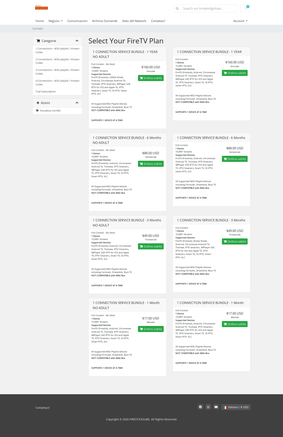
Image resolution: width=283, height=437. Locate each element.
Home (40, 21)
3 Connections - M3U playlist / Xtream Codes (57, 71)
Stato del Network (134, 21)
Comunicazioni (77, 21)
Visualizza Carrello (48, 110)
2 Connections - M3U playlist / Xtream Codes (57, 61)
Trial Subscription (46, 91)
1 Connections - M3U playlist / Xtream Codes (57, 50)
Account (239, 21)
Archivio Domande (104, 21)
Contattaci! (158, 21)
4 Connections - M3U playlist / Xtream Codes (57, 82)
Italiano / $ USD (235, 407)
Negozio (54, 21)
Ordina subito (151, 78)
